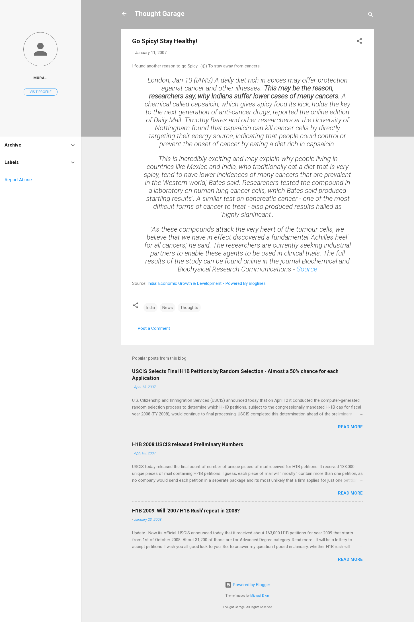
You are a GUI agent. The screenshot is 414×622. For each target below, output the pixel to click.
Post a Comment (154, 328)
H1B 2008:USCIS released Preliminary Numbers (187, 444)
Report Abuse (18, 179)
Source (307, 269)
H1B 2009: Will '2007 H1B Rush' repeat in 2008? (186, 511)
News (167, 307)
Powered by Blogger (247, 584)
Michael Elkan (260, 596)
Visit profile (41, 92)
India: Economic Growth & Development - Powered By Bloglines (206, 283)
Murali (40, 77)
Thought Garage (159, 14)
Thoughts (189, 307)
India (150, 307)
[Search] (370, 15)
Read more (350, 426)
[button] (359, 42)
